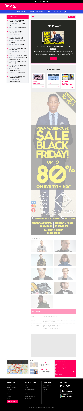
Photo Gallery (36, 238)
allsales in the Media (11, 387)
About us (9, 385)
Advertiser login (46, 387)
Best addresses (40, 11)
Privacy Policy (10, 394)
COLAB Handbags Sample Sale (38, 82)
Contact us (9, 389)
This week (55, 11)
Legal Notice (10, 391)
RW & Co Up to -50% (22, 55)
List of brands (59, 374)
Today (48, 11)
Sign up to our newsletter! (41, 1)
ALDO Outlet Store (22, 35)
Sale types (30, 11)
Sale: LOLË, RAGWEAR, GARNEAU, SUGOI (67, 83)
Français (9, 396)
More (42, 86)
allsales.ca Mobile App (69, 371)
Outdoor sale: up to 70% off (53, 82)
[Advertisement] (53, 345)
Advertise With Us (12, 401)
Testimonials (46, 389)
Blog (57, 364)
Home (8, 398)
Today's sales (59, 371)
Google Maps (72, 320)
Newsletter (62, 364)
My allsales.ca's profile (61, 368)
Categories (21, 11)
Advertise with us (47, 385)
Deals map (70, 368)
